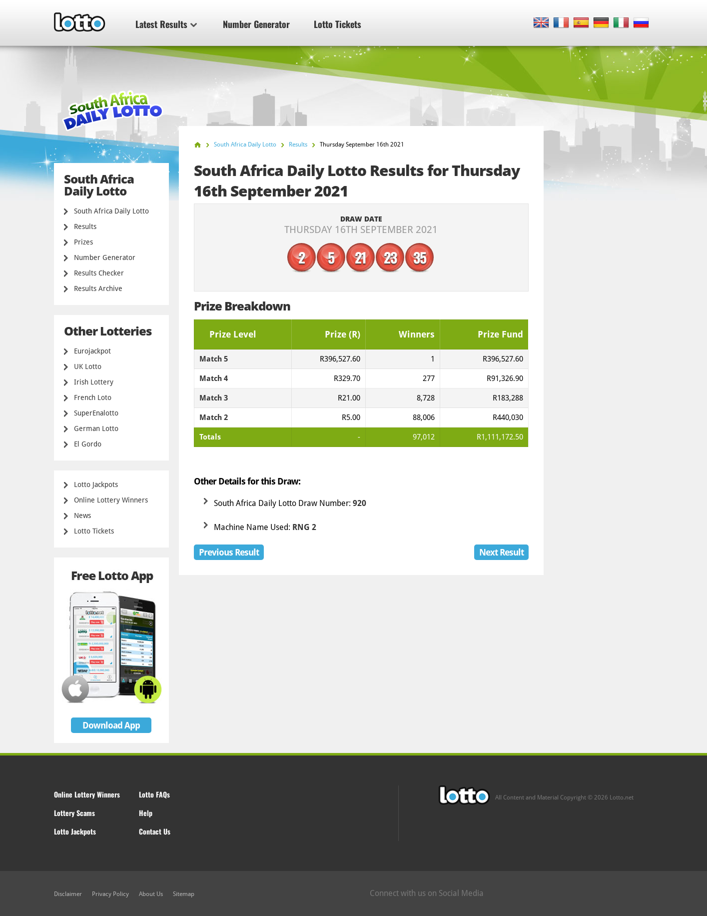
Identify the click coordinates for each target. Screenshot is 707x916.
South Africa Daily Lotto (111, 211)
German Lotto (96, 428)
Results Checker (99, 273)
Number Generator (256, 24)
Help (145, 813)
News (82, 516)
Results (85, 226)
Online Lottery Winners (111, 500)
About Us (151, 894)
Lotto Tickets (337, 24)
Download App (111, 725)
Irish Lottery (93, 382)
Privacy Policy (110, 894)
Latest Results (166, 24)
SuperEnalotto (96, 413)
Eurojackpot (92, 351)
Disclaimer (68, 894)
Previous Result (229, 552)
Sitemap (183, 894)
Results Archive (98, 288)
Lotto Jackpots (96, 484)
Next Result (501, 552)
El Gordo (87, 444)
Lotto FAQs (154, 794)
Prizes (83, 242)
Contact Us (154, 831)
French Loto (92, 398)
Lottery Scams (74, 813)
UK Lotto (87, 366)
